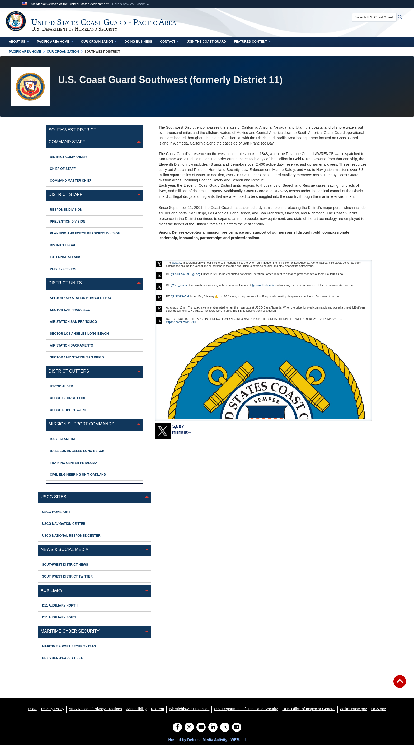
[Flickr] (236, 727)
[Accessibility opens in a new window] (136, 709)
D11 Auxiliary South (59, 617)
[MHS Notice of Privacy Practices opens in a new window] (95, 709)
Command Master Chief (70, 180)
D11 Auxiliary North (60, 605)
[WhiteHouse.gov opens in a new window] (353, 709)
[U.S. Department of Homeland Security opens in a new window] (246, 709)
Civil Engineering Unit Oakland (78, 475)
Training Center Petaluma (73, 463)
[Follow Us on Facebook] (177, 727)
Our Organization (99, 42)
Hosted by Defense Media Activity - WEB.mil (207, 740)
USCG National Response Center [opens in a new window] (71, 535)
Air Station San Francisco (73, 322)
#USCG (176, 262)
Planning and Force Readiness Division (85, 233)
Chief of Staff (63, 169)
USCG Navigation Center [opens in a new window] (63, 524)
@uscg (196, 274)
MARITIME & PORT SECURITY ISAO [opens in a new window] (69, 646)
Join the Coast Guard (206, 42)
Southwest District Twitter (67, 576)
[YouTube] (201, 727)
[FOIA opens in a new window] (32, 709)
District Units (65, 283)
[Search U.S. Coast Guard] (377, 17)
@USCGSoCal (179, 274)
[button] (131, 4)
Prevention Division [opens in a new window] (67, 221)
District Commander (68, 157)
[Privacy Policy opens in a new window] (52, 709)
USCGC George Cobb (68, 398)
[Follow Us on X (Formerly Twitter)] (189, 727)
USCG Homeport (56, 512)
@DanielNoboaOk (263, 285)
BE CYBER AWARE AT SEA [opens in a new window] (62, 658)
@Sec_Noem (178, 285)
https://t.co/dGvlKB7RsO (181, 322)
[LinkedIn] (213, 727)
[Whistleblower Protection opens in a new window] (189, 709)
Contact (169, 42)
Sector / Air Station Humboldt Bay (81, 298)
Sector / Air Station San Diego (77, 357)
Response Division (66, 210)
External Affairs (65, 257)
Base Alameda (62, 439)
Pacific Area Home (55, 42)
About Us (19, 42)
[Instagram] (224, 727)
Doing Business (138, 42)
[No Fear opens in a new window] (157, 709)
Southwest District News (65, 564)
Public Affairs (63, 269)
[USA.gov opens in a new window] (378, 709)
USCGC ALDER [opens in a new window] (61, 386)
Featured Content (252, 42)
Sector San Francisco (70, 310)
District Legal (63, 245)
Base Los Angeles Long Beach (77, 451)
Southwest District (72, 130)
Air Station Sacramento (71, 345)
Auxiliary (52, 590)
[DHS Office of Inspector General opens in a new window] (308, 709)
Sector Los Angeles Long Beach (79, 333)
